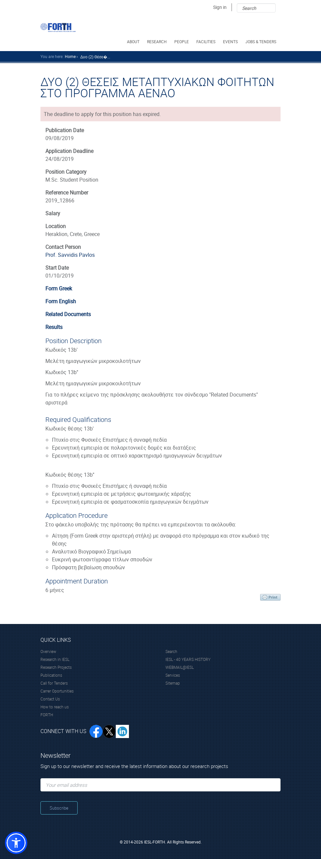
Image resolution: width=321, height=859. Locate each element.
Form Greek (58, 288)
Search (171, 651)
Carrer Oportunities (57, 691)
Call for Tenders (54, 683)
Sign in (220, 7)
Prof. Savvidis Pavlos (70, 254)
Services (172, 675)
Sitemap (172, 683)
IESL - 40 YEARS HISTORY (187, 659)
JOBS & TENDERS (261, 41)
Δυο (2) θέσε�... (95, 56)
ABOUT (133, 41)
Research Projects (56, 667)
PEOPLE (182, 41)
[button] (16, 842)
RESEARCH (157, 41)
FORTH (46, 714)
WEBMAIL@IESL (179, 667)
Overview (48, 651)
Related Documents (68, 314)
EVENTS (231, 41)
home (70, 56)
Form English (60, 301)
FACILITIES (206, 41)
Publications (51, 675)
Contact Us (50, 698)
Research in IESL (54, 659)
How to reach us (54, 706)
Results (53, 327)
